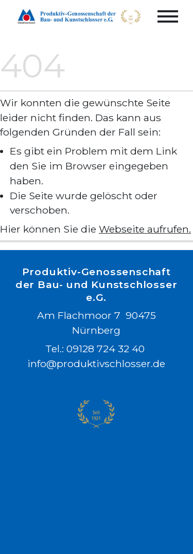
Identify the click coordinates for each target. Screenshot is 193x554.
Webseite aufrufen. (145, 229)
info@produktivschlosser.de (97, 364)
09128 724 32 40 (106, 349)
